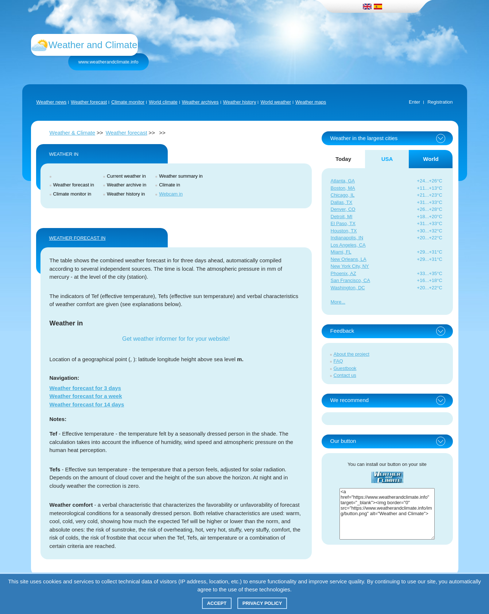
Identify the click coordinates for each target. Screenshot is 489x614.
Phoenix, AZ (343, 273)
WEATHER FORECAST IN (77, 238)
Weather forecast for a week (86, 396)
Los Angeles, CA (348, 245)
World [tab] (430, 159)
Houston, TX (344, 230)
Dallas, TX (342, 202)
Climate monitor (127, 102)
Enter (414, 102)
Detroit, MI (342, 216)
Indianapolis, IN (347, 237)
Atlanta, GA (343, 181)
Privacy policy (262, 603)
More (336, 302)
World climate (163, 102)
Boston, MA (343, 188)
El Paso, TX (343, 223)
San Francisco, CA (350, 280)
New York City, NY (350, 266)
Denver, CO (343, 209)
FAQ (338, 361)
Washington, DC (348, 287)
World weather (275, 102)
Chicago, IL (343, 195)
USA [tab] (387, 159)
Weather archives (200, 102)
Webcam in (171, 194)
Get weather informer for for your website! (176, 339)
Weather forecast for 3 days (85, 388)
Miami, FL (341, 252)
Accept (216, 603)
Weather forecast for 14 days (87, 404)
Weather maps (310, 102)
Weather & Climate (73, 133)
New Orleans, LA (348, 259)
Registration (440, 102)
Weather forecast (89, 102)
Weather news (51, 102)
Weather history (239, 102)
